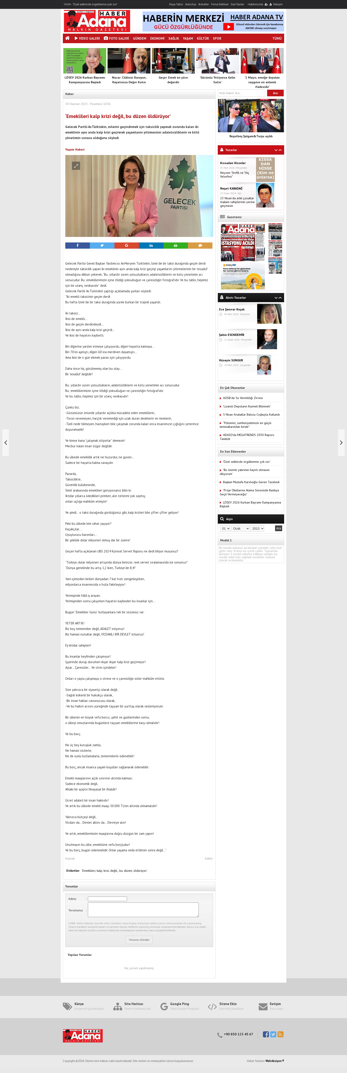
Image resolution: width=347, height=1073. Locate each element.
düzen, (128, 871)
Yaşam (188, 38)
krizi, (107, 871)
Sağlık (173, 38)
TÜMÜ (277, 38)
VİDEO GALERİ (87, 38)
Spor (217, 38)
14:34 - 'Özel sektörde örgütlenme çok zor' (91, 4)
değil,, (114, 871)
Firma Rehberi (220, 4)
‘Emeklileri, (89, 871)
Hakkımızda (255, 4)
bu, (121, 871)
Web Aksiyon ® (275, 1063)
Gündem (139, 38)
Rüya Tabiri (176, 4)
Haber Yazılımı (9, 1071)
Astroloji (190, 4)
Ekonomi (157, 38)
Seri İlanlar (237, 4)
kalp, (100, 871)
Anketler (203, 4)
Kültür (203, 38)
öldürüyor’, (140, 871)
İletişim (278, 4)
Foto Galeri (116, 38)
